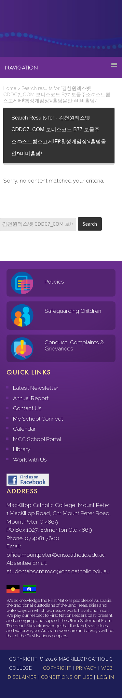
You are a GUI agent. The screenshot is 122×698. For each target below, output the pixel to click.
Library (21, 449)
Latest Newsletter (36, 388)
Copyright (57, 668)
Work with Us (30, 459)
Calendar (24, 428)
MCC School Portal (37, 439)
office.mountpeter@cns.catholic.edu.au (56, 555)
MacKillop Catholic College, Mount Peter (27, 31)
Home (9, 88)
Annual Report (31, 398)
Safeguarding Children (73, 311)
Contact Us (27, 408)
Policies (54, 281)
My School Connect (38, 418)
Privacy (86, 668)
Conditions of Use (66, 677)
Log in (105, 677)
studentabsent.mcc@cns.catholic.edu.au (58, 571)
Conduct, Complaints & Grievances (74, 345)
